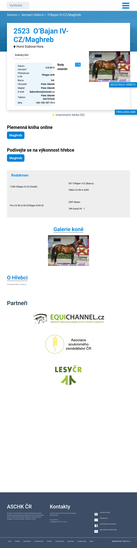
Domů (9, 541)
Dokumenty (71, 541)
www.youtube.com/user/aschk (108, 529)
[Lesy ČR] (68, 377)
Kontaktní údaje (81, 541)
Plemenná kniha (38, 541)
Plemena (49, 541)
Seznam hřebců (32, 15)
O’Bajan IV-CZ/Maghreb (64, 15)
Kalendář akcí (27, 541)
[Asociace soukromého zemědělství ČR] (68, 346)
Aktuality (17, 541)
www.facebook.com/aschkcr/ (108, 524)
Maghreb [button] (15, 135)
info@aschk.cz (104, 518)
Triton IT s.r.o (126, 541)
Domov (12, 15)
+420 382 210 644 (105, 512)
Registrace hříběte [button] (123, 84)
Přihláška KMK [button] (126, 112)
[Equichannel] (68, 321)
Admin (91, 541)
